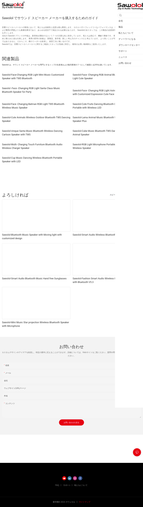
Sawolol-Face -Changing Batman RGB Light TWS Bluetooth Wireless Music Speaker (33, 106)
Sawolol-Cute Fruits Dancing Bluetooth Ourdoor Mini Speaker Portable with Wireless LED (105, 106)
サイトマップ (84, 502)
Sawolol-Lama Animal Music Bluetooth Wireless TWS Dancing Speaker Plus (106, 119)
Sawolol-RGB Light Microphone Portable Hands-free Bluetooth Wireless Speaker (106, 146)
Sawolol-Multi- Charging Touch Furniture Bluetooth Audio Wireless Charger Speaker (32, 146)
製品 (138, 195)
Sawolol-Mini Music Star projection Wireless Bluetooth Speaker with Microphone (35, 324)
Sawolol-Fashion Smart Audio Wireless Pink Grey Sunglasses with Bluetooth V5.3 (105, 280)
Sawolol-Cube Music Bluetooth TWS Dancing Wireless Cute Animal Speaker (104, 132)
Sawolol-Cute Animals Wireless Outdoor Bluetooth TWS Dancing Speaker (36, 119)
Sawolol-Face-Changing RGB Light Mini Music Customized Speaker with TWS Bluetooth (33, 76)
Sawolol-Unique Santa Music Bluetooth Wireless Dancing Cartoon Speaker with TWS (32, 132)
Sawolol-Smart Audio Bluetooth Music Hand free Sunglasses (34, 278)
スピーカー (114, 195)
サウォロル (71, 502)
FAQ (57, 485)
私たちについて (81, 485)
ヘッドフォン (127, 195)
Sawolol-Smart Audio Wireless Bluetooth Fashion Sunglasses (105, 234)
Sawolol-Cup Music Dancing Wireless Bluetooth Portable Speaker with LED (32, 159)
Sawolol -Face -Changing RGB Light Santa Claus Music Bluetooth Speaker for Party (31, 90)
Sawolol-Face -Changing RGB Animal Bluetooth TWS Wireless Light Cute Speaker (105, 76)
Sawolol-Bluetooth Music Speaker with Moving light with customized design (32, 236)
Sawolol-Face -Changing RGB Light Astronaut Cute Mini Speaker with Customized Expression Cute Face (107, 92)
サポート (67, 485)
